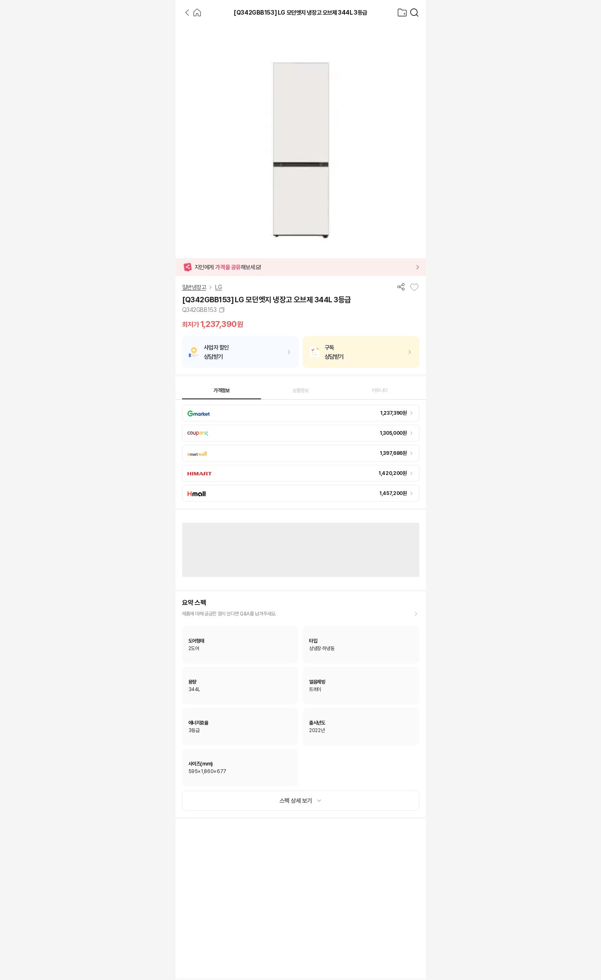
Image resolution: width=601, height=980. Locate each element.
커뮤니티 (380, 390)
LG (218, 287)
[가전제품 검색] (414, 13)
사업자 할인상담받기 (216, 352)
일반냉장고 (194, 287)
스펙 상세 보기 (300, 800)
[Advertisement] (88, 150)
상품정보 (300, 390)
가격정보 (221, 390)
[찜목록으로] (402, 13)
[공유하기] (401, 286)
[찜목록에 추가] (414, 287)
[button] (300, 267)
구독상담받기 (334, 352)
